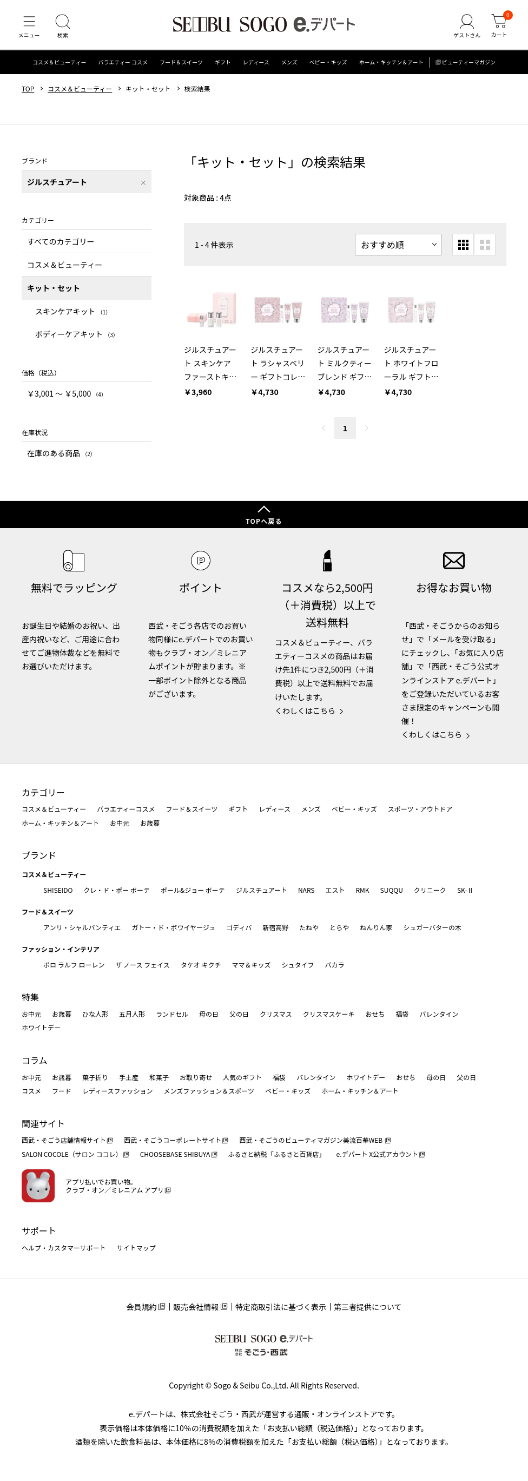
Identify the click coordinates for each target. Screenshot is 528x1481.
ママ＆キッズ (251, 964)
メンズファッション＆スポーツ (209, 1091)
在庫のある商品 (61, 458)
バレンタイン (438, 1013)
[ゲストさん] (464, 29)
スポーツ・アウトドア (420, 809)
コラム (35, 1060)
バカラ (335, 964)
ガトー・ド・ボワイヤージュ (173, 927)
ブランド (39, 855)
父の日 (239, 1013)
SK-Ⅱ (465, 890)
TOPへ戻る (264, 520)
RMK (362, 890)
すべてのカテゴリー (60, 246)
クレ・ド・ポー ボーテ (116, 890)
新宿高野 (275, 927)
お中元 (119, 822)
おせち (375, 1013)
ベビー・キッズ (328, 67)
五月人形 (132, 1013)
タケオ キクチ (201, 964)
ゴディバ (239, 927)
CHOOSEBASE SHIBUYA (175, 1154)
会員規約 (141, 1307)
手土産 (128, 1077)
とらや (339, 927)
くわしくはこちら (305, 710)
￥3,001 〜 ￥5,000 (67, 398)
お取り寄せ (196, 1077)
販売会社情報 (196, 1307)
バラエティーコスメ (126, 809)
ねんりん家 (376, 927)
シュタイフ (298, 964)
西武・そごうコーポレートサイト (172, 1140)
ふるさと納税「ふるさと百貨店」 (277, 1154)
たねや (309, 927)
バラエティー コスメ (123, 67)
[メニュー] (30, 29)
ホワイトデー (41, 1027)
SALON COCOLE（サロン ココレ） (72, 1154)
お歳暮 (150, 822)
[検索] (65, 29)
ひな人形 (95, 1013)
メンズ (289, 67)
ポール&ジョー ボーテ (193, 890)
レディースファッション (117, 1091)
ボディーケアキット (76, 339)
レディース (256, 67)
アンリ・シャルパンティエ (82, 927)
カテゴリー (43, 792)
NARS (306, 890)
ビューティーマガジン (469, 67)
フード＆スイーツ (181, 67)
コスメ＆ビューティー (59, 67)
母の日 (209, 1013)
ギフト (223, 67)
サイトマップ (136, 1247)
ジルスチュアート (261, 890)
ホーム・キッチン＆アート (391, 67)
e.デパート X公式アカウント (377, 1154)
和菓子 (159, 1077)
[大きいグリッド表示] (485, 249)
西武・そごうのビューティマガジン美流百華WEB (311, 1140)
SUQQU (391, 890)
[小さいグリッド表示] (463, 249)
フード (61, 1091)
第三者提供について (368, 1307)
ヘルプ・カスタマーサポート (64, 1247)
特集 (30, 997)
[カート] (498, 29)
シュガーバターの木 (432, 927)
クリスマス (276, 1013)
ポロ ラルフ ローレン (73, 964)
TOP (28, 93)
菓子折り (95, 1077)
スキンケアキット (73, 316)
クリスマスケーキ (329, 1013)
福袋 (401, 1013)
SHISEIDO (57, 890)
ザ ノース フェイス (142, 964)
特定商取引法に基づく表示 (280, 1307)
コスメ (31, 1091)
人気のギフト (242, 1077)
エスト (335, 890)
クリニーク (430, 890)
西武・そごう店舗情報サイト (64, 1140)
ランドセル (172, 1013)
